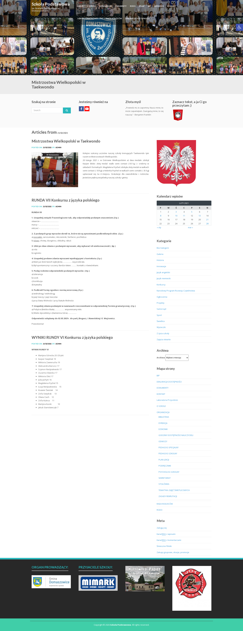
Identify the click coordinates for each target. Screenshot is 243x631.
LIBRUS (80, 6)
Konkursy (161, 284)
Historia (160, 260)
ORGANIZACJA (105, 6)
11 (184, 215)
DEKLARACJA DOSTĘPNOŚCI (137, 18)
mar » (190, 227)
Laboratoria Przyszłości (90, 18)
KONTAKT (171, 6)
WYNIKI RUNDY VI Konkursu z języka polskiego (72, 337)
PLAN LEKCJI (164, 459)
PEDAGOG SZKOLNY (168, 453)
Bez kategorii (163, 247)
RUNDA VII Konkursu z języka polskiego (65, 200)
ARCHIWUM (159, 6)
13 (200, 215)
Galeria (160, 254)
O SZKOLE (91, 6)
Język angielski (163, 272)
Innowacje (161, 266)
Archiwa (161, 357)
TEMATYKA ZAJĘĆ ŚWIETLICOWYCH (174, 490)
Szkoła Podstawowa (51, 4)
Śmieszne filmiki (164, 546)
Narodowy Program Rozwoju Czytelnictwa (176, 290)
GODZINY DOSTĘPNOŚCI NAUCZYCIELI (176, 435)
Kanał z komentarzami (169, 540)
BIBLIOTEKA (164, 417)
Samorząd (161, 309)
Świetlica (161, 321)
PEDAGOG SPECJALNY (169, 447)
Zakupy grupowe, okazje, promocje (173, 552)
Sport (159, 315)
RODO (133, 6)
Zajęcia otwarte (164, 339)
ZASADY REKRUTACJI (168, 496)
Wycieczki (161, 327)
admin (58, 147)
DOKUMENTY (120, 6)
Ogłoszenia (162, 296)
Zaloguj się (162, 527)
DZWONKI (163, 429)
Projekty (160, 302)
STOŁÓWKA (164, 484)
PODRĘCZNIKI (165, 465)
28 (207, 223)
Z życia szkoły (163, 333)
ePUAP (142, 6)
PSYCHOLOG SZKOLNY (169, 472)
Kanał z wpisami (166, 534)
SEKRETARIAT (165, 478)
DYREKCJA (163, 423)
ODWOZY (163, 441)
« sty (159, 227)
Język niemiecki (164, 278)
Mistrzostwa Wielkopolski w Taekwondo (66, 141)
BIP (149, 6)
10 (176, 215)
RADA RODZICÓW (114, 18)
